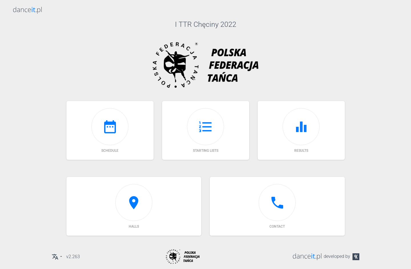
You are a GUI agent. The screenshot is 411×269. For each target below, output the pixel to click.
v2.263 (73, 256)
